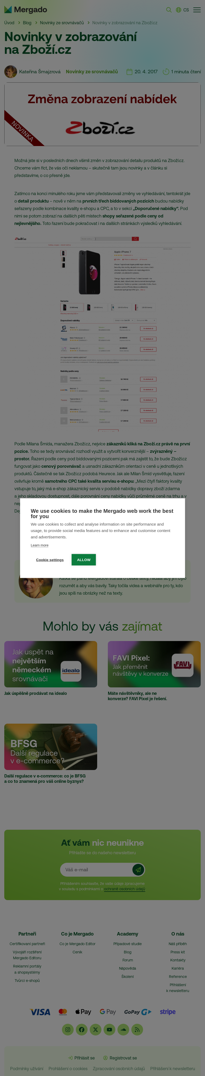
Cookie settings (50, 560)
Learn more (39, 545)
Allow (84, 560)
